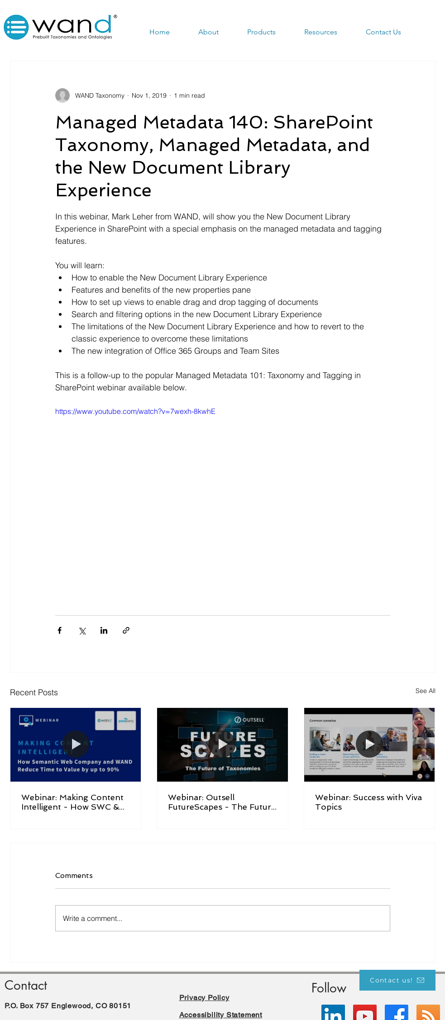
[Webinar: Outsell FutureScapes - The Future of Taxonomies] (222, 744)
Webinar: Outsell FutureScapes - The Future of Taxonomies (222, 801)
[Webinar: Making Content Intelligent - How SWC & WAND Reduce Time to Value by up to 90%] (75, 744)
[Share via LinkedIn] (104, 630)
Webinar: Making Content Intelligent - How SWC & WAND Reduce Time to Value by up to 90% (72, 801)
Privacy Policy (204, 997)
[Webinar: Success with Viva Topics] (369, 744)
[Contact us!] (397, 980)
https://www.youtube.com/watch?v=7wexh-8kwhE (135, 411)
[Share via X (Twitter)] (81, 630)
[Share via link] (126, 630)
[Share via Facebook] (59, 630)
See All (425, 691)
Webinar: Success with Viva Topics (368, 801)
